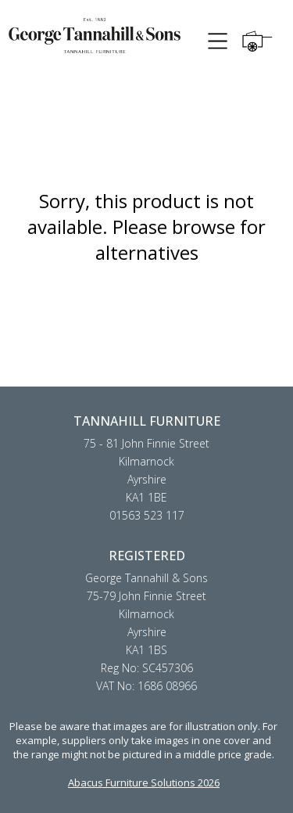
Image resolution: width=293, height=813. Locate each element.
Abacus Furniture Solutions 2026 (144, 782)
